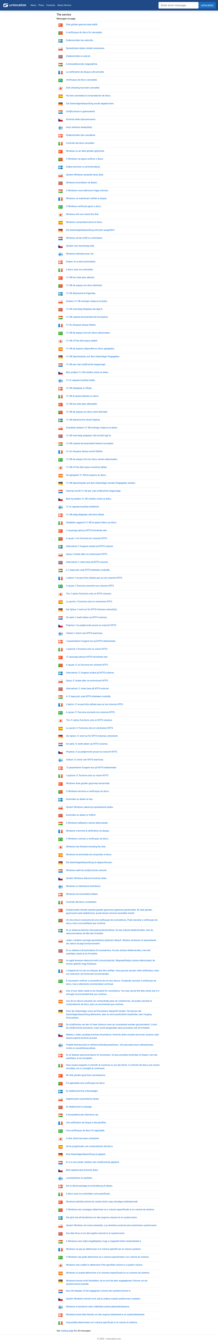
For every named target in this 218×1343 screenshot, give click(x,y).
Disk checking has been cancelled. (83, 87)
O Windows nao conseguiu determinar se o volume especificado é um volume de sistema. (110, 1209)
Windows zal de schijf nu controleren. (84, 238)
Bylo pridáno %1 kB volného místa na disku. (87, 372)
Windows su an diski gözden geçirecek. (85, 151)
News (33, 5)
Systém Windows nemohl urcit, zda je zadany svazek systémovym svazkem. (103, 1298)
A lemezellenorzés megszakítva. (82, 64)
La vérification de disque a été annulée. (85, 72)
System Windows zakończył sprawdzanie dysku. (89, 807)
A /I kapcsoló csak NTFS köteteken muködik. (88, 570)
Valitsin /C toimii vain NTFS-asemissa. (85, 759)
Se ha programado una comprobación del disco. (89, 1146)
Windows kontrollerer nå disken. (82, 182)
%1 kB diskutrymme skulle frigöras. (83, 419)
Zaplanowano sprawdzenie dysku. (82, 1099)
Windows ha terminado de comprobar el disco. (89, 854)
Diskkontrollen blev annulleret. (81, 135)
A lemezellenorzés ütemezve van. (82, 1114)
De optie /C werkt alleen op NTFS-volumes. (87, 744)
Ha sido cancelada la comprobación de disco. (88, 95)
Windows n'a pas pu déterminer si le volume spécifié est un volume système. (103, 1249)
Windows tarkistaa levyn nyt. (80, 253)
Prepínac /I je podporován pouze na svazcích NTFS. (91, 625)
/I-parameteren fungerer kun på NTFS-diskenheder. (91, 641)
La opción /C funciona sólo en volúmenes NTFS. (89, 728)
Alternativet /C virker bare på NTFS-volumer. (87, 688)
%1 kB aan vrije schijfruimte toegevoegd (85, 364)
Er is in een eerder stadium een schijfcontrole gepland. (92, 1162)
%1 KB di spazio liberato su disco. (82, 396)
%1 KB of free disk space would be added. (86, 467)
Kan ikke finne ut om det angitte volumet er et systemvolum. (95, 1233)
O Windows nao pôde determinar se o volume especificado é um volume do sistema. (107, 1257)
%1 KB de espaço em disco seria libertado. (87, 411)
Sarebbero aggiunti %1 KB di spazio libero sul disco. (91, 522)
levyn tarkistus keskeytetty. (79, 127)
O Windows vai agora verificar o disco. (85, 159)
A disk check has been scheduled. (82, 1138)
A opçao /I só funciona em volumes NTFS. (87, 538)
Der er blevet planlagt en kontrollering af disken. (89, 1185)
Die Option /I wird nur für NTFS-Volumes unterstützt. (91, 609)
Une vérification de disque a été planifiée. (86, 1122)
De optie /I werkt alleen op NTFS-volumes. (86, 617)
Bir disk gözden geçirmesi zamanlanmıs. (86, 1075)
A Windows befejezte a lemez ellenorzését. (87, 823)
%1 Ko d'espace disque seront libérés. (84, 451)
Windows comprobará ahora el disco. (84, 222)
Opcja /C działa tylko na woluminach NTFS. (87, 680)
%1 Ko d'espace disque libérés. (81, 325)
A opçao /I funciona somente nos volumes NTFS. (90, 585)
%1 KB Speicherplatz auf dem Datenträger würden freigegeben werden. (101, 483)
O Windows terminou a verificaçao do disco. (87, 791)
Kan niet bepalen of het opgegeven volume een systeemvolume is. (98, 1290)
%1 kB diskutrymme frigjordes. (81, 293)
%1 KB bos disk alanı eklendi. (80, 277)
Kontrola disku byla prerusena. (81, 119)
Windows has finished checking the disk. (86, 846)
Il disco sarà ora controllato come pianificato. (88, 1193)
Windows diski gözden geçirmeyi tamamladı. (88, 783)
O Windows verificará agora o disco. (83, 206)
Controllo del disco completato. (81, 902)
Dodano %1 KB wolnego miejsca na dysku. (87, 301)
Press (41, 5)
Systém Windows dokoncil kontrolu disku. (86, 878)
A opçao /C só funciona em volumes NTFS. (87, 664)
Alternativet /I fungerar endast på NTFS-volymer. (89, 546)
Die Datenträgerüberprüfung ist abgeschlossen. (89, 862)
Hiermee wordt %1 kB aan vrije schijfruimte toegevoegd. (93, 491)
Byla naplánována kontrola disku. (82, 1170)
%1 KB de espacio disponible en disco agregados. (90, 348)
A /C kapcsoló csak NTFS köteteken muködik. (88, 696)
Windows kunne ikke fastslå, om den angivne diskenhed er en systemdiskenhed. (105, 1314)
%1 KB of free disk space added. (82, 340)
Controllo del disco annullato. (80, 143)
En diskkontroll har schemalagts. (82, 1091)
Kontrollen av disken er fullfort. (81, 815)
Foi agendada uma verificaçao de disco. (85, 1083)
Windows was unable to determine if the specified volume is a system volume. (104, 1265)
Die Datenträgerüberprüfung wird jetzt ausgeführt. (90, 230)
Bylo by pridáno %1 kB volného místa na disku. (89, 498)
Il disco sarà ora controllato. (79, 269)
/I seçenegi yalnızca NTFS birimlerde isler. (86, 530)
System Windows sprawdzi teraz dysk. (85, 174)
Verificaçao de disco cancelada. (81, 79)
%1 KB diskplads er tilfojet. (79, 388)
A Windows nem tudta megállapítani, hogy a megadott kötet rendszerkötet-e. (103, 1241)
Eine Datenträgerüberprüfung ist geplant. (86, 1154)
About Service (64, 5)
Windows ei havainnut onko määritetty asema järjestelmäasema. (98, 1306)
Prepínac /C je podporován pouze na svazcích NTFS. (92, 751)
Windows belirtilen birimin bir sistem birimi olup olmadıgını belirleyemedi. (102, 1201)
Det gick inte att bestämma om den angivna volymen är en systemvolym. (102, 1217)
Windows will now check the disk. (82, 214)
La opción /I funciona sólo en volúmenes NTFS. (89, 601)
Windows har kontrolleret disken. (82, 894)
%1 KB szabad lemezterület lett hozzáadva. (87, 317)
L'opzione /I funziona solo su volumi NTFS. (87, 649)
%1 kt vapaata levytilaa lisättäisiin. (83, 506)
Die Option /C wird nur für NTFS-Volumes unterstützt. (92, 736)
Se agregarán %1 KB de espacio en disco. (86, 475)
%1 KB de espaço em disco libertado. (84, 285)
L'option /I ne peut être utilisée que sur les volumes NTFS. (94, 578)
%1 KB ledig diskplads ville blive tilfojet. (85, 514)
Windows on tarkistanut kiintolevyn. (83, 886)
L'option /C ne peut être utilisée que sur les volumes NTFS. (94, 704)
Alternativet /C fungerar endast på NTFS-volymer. (90, 672)
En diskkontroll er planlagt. (79, 1106)
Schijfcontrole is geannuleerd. (80, 111)
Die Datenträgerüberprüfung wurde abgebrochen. (90, 103)
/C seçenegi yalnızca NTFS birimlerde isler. (87, 657)
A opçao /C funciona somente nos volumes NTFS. (90, 712)
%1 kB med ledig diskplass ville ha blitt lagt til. (88, 435)
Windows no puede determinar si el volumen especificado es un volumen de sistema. (108, 1272)
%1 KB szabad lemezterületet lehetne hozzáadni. (90, 443)
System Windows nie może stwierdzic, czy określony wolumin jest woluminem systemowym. (111, 1225)
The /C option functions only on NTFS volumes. (89, 720)
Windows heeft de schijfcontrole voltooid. (86, 870)
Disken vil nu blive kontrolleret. (81, 261)
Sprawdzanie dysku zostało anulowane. (85, 48)
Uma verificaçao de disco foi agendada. (85, 1130)
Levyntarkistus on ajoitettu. (79, 1178)
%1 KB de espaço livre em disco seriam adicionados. (92, 459)
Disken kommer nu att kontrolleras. (83, 166)
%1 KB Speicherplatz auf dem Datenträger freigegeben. (93, 356)
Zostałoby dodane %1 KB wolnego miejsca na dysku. (92, 427)
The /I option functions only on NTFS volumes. (89, 593)
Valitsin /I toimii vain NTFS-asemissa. (84, 633)
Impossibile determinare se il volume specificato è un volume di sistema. (102, 1322)
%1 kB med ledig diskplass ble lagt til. (84, 309)
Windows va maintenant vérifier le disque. (86, 198)
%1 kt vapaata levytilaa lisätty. (80, 380)
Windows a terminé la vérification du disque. (88, 830)
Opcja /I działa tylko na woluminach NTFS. (87, 554)
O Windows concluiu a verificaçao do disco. (87, 838)
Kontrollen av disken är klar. (79, 799)
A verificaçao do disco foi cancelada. (84, 32)
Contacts (50, 5)
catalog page (67, 1330)
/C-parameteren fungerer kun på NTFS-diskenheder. (91, 767)
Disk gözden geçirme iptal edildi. (82, 24)
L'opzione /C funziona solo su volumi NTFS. (87, 775)
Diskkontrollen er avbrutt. (78, 56)
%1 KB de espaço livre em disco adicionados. (88, 332)
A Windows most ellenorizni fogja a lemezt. (87, 190)
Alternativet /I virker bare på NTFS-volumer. (87, 562)
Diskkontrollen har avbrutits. (80, 40)
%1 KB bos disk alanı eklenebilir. (81, 404)
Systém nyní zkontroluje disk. (80, 245)
